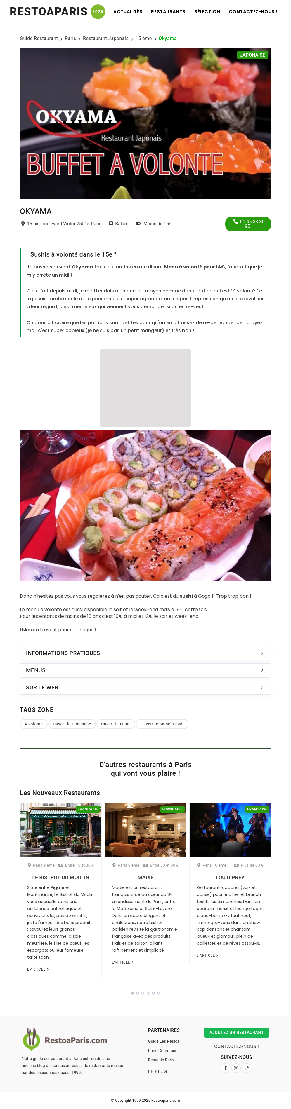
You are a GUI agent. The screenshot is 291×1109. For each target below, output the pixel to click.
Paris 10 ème (211, 865)
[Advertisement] (145, 387)
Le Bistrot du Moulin (60, 877)
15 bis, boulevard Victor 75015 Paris (61, 223)
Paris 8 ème (125, 865)
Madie (145, 877)
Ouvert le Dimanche (72, 724)
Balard (119, 223)
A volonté (34, 724)
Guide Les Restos (164, 1041)
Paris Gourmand (163, 1050)
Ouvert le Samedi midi (162, 724)
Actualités (127, 11)
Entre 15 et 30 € (76, 865)
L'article (38, 969)
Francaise (88, 809)
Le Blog (157, 1071)
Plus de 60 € (248, 865)
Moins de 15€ (154, 223)
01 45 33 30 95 (249, 224)
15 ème (144, 38)
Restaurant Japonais (106, 38)
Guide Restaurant (39, 38)
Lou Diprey (230, 877)
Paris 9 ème (41, 865)
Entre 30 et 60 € (161, 865)
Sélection (207, 11)
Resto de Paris (161, 1060)
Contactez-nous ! (253, 11)
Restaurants (168, 11)
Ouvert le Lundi (116, 724)
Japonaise (252, 55)
